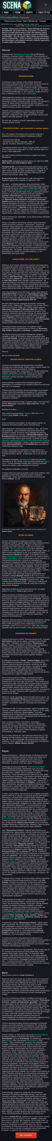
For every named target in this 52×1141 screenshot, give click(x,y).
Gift (35, 556)
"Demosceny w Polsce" (21, 54)
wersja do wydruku (44, 26)
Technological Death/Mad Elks (13, 913)
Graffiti (28, 12)
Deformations (12, 558)
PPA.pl (3, 18)
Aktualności (5, 12)
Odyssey (25, 459)
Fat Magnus (11, 861)
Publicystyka (43, 12)
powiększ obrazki (31, 26)
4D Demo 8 (11, 591)
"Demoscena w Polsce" (36, 767)
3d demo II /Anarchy (22, 626)
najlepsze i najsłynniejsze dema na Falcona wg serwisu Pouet (24, 440)
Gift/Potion (29, 913)
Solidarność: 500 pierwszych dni (14, 375)
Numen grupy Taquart (18, 549)
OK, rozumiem (26, 1135)
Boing (27, 413)
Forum (16, 12)
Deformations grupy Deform (29, 190)
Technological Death (14, 556)
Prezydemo (6, 379)
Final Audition (32, 1041)
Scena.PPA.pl (12, 18)
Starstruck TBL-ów (41, 1035)
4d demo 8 (40, 624)
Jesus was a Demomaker (26, 94)
